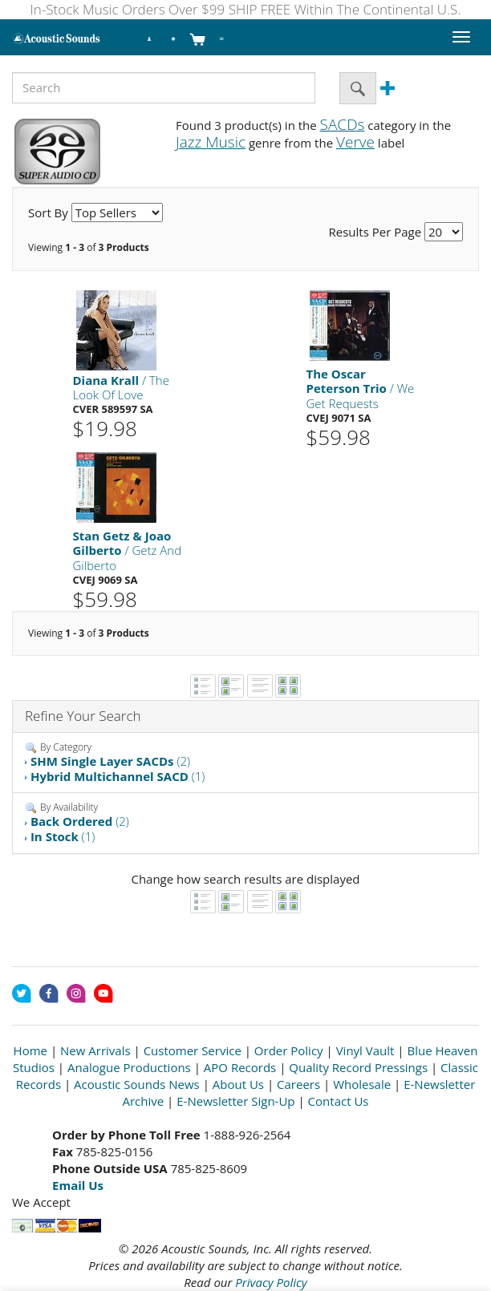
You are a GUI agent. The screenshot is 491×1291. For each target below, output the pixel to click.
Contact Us (338, 1101)
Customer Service (192, 1050)
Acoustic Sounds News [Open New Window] (137, 1084)
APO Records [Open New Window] (240, 1067)
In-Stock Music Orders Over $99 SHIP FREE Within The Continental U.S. (245, 9)
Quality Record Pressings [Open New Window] (358, 1067)
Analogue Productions (129, 1067)
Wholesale (362, 1084)
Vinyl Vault (365, 1050)
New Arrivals (95, 1050)
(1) (117, 776)
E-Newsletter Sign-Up (235, 1101)
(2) (110, 761)
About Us (238, 1084)
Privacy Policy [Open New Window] (270, 1282)
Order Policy (288, 1050)
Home (30, 1050)
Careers (298, 1084)
